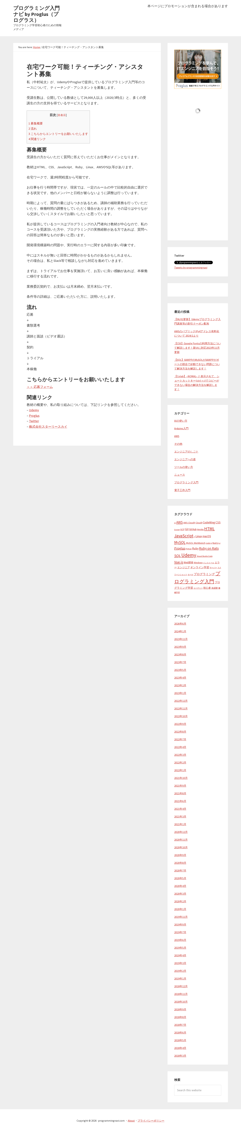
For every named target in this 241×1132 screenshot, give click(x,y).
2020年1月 (180, 909)
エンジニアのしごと (186, 451)
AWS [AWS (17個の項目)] (179, 522)
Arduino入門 (181, 428)
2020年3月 (180, 893)
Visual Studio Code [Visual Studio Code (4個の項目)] (204, 556)
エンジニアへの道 (185, 459)
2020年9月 (180, 855)
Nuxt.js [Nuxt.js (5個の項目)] (215, 543)
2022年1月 (180, 770)
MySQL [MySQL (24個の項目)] (179, 542)
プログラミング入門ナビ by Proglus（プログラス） (36, 14)
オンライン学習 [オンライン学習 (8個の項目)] (199, 567)
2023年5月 (180, 670)
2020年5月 (180, 878)
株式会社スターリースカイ (49, 426)
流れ (33, 128)
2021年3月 (180, 816)
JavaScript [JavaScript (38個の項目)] (183, 535)
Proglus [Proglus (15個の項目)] (179, 548)
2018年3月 (180, 1055)
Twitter (34, 421)
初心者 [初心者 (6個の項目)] (207, 587)
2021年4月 (180, 808)
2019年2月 (180, 970)
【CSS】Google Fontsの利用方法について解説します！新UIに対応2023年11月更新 (197, 348)
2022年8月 (180, 731)
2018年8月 (180, 1017)
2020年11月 (181, 839)
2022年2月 (180, 762)
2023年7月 (180, 662)
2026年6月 (180, 623)
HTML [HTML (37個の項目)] (209, 528)
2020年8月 (180, 862)
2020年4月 (180, 886)
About (131, 1120)
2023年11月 (181, 639)
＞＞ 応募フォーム (40, 387)
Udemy (34, 410)
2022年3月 (180, 754)
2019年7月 (180, 932)
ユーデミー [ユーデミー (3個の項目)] (198, 588)
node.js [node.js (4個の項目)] (209, 543)
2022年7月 (180, 739)
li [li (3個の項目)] (194, 537)
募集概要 (36, 123)
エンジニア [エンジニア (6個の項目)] (183, 567)
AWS (176, 436)
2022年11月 (181, 708)
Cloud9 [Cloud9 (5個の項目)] (199, 522)
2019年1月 (180, 978)
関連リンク (38, 139)
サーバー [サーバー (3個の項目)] (213, 568)
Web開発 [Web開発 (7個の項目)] (188, 562)
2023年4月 (180, 677)
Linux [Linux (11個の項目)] (198, 536)
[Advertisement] (197, 183)
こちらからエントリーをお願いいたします (60, 134)
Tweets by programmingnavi (190, 267)
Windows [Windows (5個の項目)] (198, 562)
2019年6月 (180, 940)
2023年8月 (180, 654)
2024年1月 (180, 631)
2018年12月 (181, 986)
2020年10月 (181, 847)
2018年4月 (180, 1048)
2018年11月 (181, 994)
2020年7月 (180, 870)
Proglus (34, 415)
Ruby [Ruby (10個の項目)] (195, 548)
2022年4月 (180, 747)
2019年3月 (180, 963)
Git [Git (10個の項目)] (187, 529)
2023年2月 (180, 685)
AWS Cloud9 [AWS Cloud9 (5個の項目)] (189, 522)
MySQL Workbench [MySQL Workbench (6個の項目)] (195, 542)
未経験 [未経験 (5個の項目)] (214, 588)
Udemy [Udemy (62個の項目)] (188, 555)
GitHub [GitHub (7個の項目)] (193, 529)
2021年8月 (180, 793)
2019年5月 (180, 947)
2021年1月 (180, 824)
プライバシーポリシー (151, 1120)
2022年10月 (181, 716)
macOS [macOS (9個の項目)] (206, 536)
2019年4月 (180, 955)
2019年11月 (181, 916)
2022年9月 (180, 724)
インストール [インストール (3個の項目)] (208, 563)
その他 (178, 443)
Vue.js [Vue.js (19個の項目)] (178, 562)
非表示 (63, 115)
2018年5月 (180, 1040)
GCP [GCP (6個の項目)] (182, 529)
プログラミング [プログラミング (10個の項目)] (204, 574)
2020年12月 (181, 832)
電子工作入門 (182, 490)
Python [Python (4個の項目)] (189, 548)
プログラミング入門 (186, 482)
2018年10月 (181, 1001)
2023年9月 (180, 646)
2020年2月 (180, 901)
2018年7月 (180, 1024)
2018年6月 (180, 1032)
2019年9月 (180, 924)
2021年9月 (180, 785)
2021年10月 (181, 778)
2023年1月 (180, 693)
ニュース (179, 474)
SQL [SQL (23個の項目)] (177, 555)
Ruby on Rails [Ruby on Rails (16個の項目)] (209, 548)
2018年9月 (180, 1009)
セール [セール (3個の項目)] (190, 574)
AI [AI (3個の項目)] (175, 523)
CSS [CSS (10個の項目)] (218, 522)
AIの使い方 (180, 420)
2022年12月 (181, 700)
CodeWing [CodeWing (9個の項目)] (209, 522)
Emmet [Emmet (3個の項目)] (177, 530)
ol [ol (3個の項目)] (219, 543)
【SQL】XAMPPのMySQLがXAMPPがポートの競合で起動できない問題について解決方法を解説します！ (197, 364)
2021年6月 (180, 801)
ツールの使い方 (183, 467)
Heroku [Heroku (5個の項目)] (200, 529)
